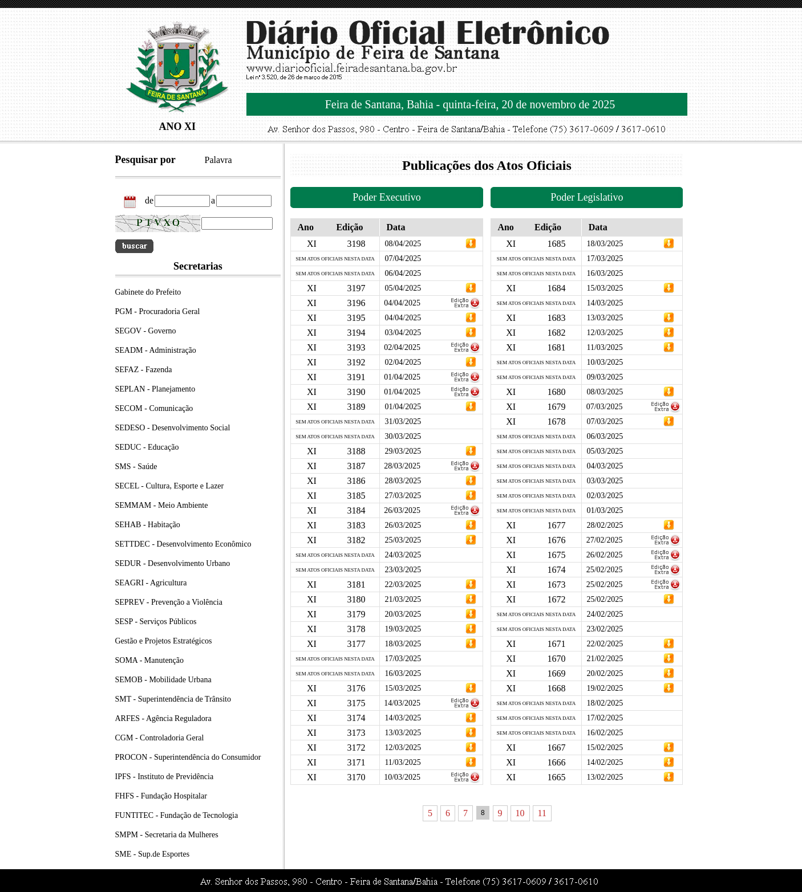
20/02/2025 (604, 673)
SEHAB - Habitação (147, 524)
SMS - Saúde (136, 466)
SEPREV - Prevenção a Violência (168, 602)
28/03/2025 (402, 466)
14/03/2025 (402, 703)
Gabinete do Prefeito (148, 292)
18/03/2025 (402, 644)
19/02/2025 (604, 688)
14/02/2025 (604, 762)
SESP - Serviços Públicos (156, 621)
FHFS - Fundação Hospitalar (161, 796)
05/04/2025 (402, 288)
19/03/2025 (402, 629)
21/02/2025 (604, 658)
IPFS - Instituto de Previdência (164, 776)
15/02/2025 (604, 747)
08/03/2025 (604, 392)
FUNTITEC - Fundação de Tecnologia (176, 815)
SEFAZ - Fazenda (143, 369)
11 (542, 813)
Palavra (218, 160)
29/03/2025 (402, 451)
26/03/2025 (402, 510)
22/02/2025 (604, 644)
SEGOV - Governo (145, 331)
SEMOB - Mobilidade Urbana (163, 679)
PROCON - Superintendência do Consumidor (188, 757)
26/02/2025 (604, 555)
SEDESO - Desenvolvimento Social (172, 427)
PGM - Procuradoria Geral (157, 311)
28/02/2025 (604, 525)
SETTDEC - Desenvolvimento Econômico (183, 544)
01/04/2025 (402, 377)
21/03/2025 (402, 599)
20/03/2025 (402, 614)
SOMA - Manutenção (149, 660)
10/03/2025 (402, 777)
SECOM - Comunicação (154, 408)
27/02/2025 (604, 540)
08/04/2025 (402, 243)
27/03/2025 (402, 495)
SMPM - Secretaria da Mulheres (166, 834)
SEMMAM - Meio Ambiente (161, 505)
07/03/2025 (604, 406)
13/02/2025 (604, 777)
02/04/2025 (402, 347)
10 (520, 813)
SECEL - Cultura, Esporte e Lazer (169, 486)
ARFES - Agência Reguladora (163, 718)
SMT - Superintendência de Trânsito (173, 699)
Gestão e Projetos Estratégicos (163, 641)
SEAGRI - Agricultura (151, 583)
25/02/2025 (604, 569)
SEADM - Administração (155, 350)
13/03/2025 (402, 732)
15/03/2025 (402, 688)
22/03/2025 (402, 584)
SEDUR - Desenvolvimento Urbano (172, 563)
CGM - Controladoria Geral (159, 738)
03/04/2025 (402, 332)
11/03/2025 (402, 762)
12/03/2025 (402, 747)
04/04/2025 (402, 303)
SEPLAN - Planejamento (155, 389)
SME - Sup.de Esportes (152, 854)
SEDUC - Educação (147, 447)
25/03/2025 (402, 540)
